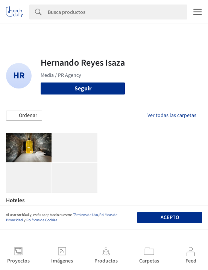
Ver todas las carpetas (171, 115)
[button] (24, 116)
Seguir (82, 88)
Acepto (170, 217)
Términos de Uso (85, 215)
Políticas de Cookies (41, 220)
